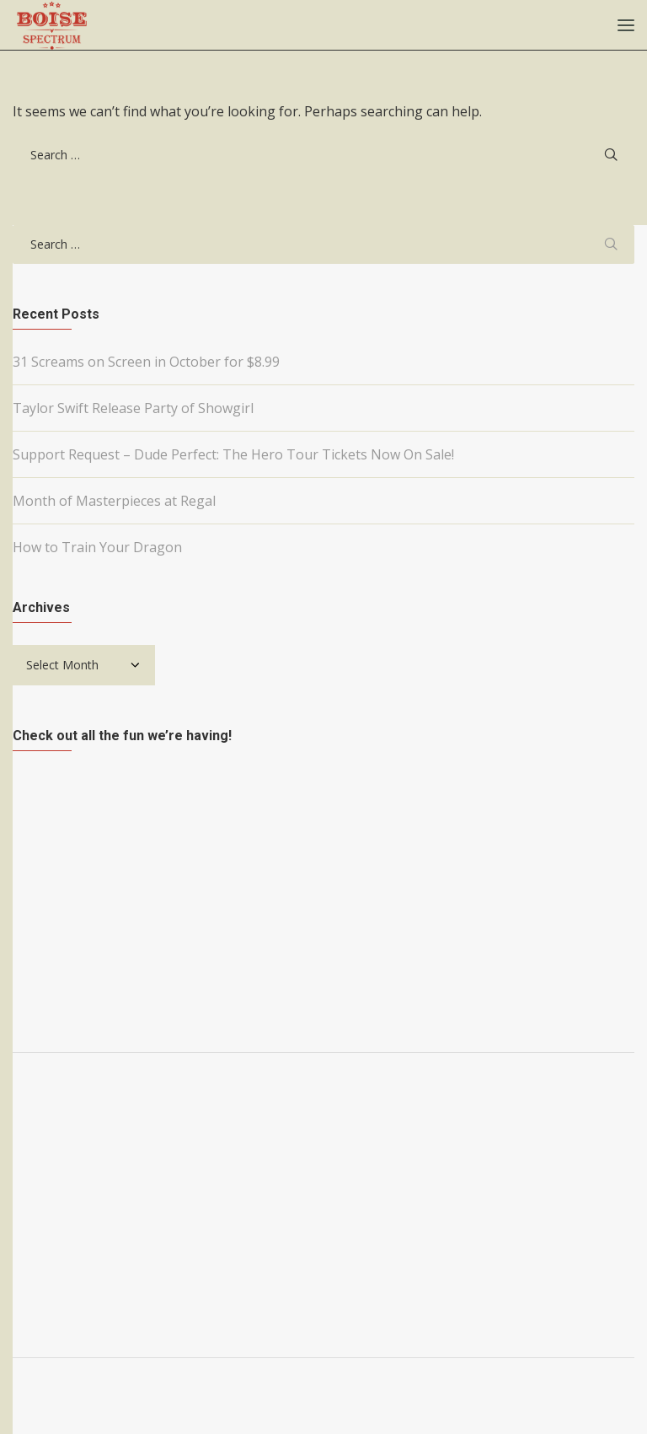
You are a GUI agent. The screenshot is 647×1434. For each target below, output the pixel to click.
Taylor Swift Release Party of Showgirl (133, 408)
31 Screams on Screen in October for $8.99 (146, 361)
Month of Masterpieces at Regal (114, 500)
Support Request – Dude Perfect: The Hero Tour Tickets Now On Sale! (233, 454)
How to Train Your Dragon (97, 547)
